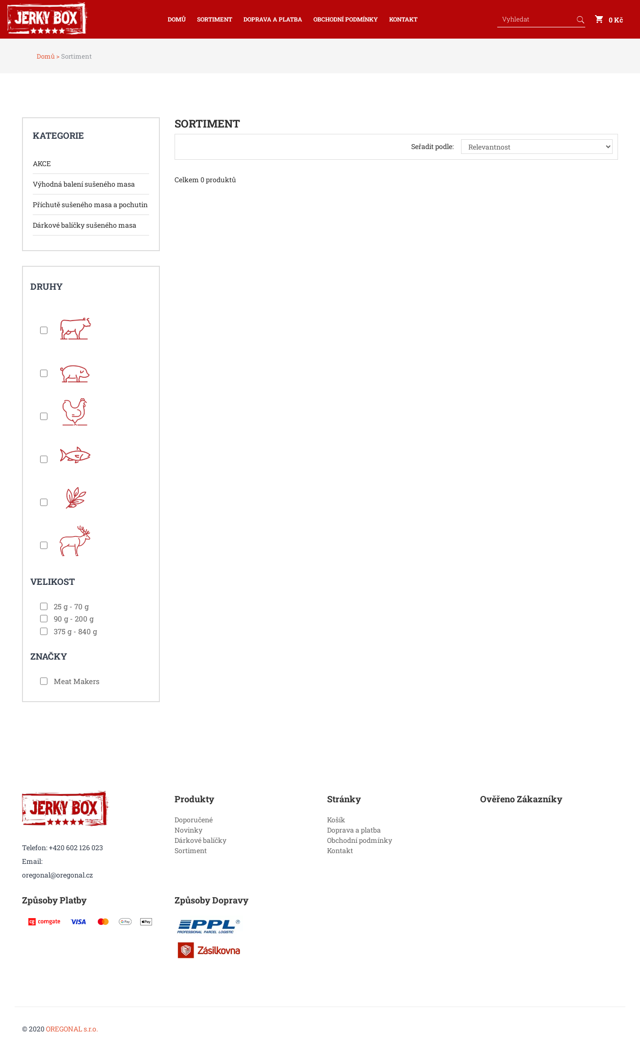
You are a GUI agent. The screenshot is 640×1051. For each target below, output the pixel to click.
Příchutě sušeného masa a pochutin (90, 204)
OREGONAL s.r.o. (72, 1028)
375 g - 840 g (75, 631)
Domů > (48, 56)
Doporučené (194, 819)
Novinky (188, 830)
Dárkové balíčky (200, 840)
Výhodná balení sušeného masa (84, 184)
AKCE (42, 163)
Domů (177, 19)
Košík (336, 819)
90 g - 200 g (73, 618)
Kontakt (403, 19)
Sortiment (214, 19)
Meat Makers (76, 681)
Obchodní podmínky (345, 19)
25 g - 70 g (71, 606)
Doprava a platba (272, 19)
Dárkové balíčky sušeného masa (84, 225)
